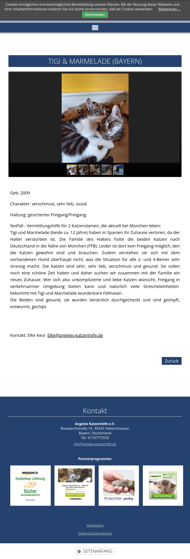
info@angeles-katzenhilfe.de (95, 444)
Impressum (95, 525)
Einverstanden (95, 14)
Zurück (171, 361)
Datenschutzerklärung (95, 533)
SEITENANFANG (97, 551)
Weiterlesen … (169, 9)
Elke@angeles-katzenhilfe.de (75, 335)
